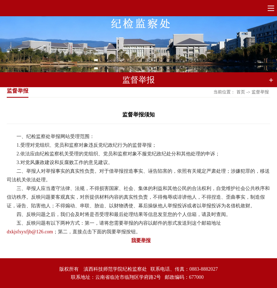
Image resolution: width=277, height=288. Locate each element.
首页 (240, 92)
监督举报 (260, 92)
